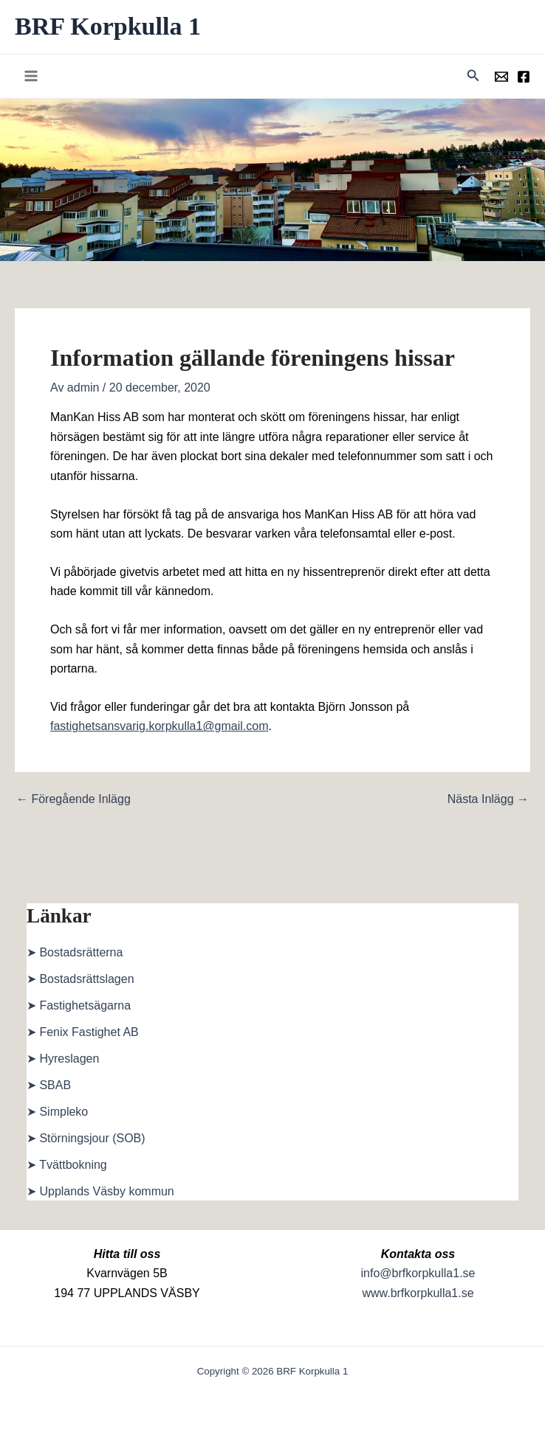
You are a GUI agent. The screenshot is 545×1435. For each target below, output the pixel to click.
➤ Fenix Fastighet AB (83, 1032)
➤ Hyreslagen (63, 1058)
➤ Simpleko (57, 1111)
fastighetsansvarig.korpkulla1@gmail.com (159, 726)
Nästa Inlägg (488, 799)
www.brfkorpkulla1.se (417, 1293)
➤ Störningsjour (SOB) (86, 1138)
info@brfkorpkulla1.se (418, 1273)
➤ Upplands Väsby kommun (100, 1191)
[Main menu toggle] (31, 76)
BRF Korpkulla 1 (108, 26)
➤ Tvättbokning (67, 1164)
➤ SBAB (49, 1085)
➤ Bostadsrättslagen (80, 979)
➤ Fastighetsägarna (79, 1005)
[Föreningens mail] (501, 76)
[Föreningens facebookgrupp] (523, 76)
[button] (473, 76)
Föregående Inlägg (73, 799)
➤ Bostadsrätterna (75, 952)
